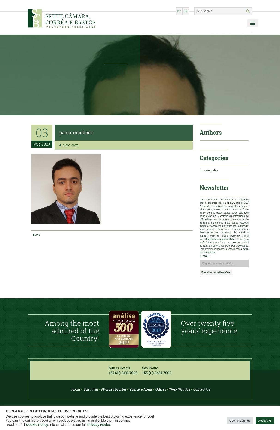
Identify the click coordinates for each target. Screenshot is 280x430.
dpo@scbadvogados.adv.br (220, 239)
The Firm (91, 389)
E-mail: (205, 256)
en (186, 11)
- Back (35, 235)
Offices (160, 389)
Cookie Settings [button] (239, 420)
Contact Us (201, 389)
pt (179, 11)
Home (76, 389)
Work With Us (179, 389)
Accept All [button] (264, 420)
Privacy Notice (99, 425)
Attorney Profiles (114, 389)
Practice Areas (141, 389)
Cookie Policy (37, 425)
